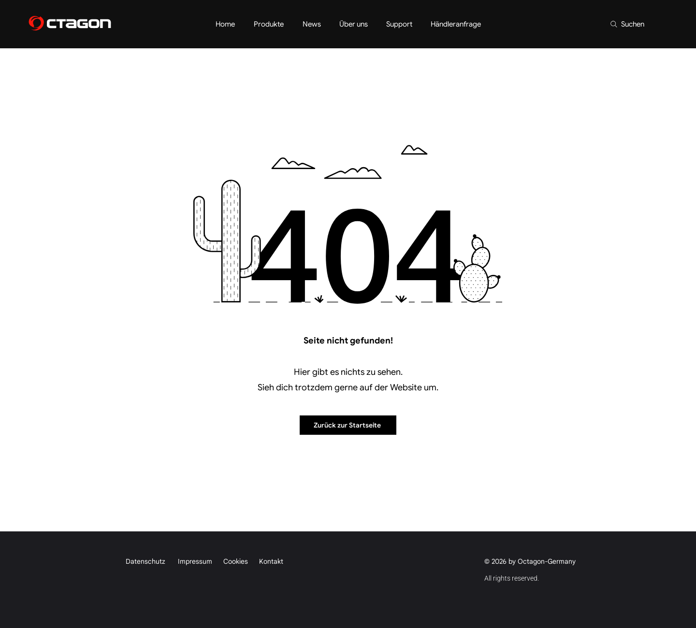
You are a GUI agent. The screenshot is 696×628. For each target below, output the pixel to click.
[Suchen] (626, 24)
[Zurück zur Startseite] (348, 425)
